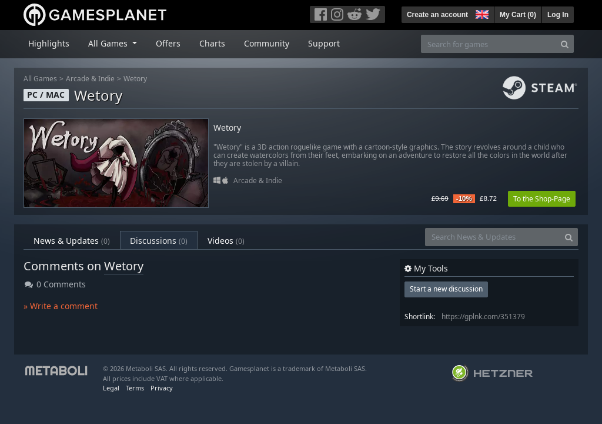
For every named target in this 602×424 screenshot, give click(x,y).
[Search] (565, 44)
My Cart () (518, 15)
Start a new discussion (446, 289)
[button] (481, 13)
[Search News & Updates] (492, 237)
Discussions (159, 240)
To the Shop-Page (541, 199)
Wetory (135, 78)
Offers (168, 43)
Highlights (48, 43)
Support (324, 43)
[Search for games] (488, 44)
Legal (111, 387)
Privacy (161, 387)
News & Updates (72, 240)
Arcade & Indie (90, 78)
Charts (212, 43)
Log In (557, 15)
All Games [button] (109, 43)
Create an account (437, 15)
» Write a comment (61, 306)
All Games (40, 78)
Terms (135, 387)
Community (266, 43)
